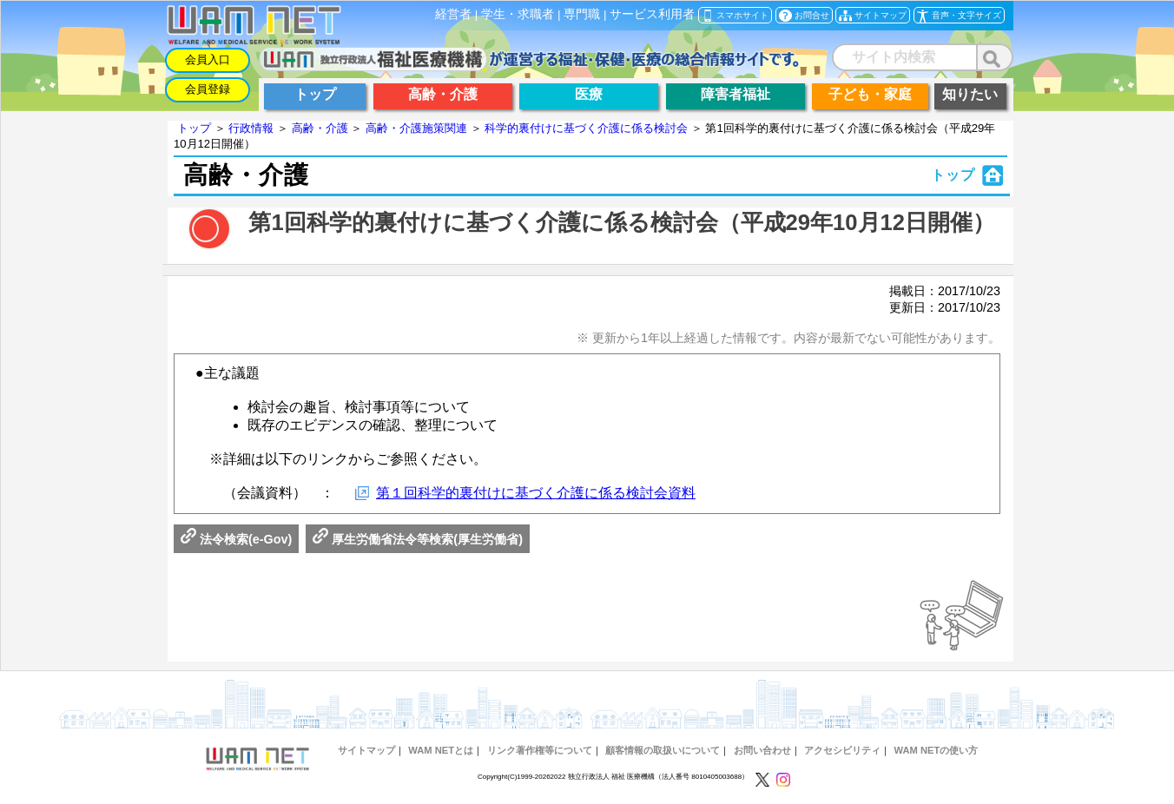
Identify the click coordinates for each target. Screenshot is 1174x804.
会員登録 (207, 89)
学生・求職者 (517, 14)
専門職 (582, 14)
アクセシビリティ (842, 750)
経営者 (453, 14)
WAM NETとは (440, 750)
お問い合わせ (762, 750)
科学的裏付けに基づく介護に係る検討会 (586, 128)
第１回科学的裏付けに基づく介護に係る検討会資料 (536, 492)
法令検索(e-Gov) (236, 539)
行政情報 (251, 128)
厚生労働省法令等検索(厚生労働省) (418, 539)
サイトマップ (366, 750)
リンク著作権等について (539, 750)
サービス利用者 (652, 14)
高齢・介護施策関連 (416, 128)
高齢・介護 (320, 128)
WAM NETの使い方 (936, 750)
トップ (194, 128)
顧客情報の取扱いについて (662, 750)
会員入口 (207, 59)
